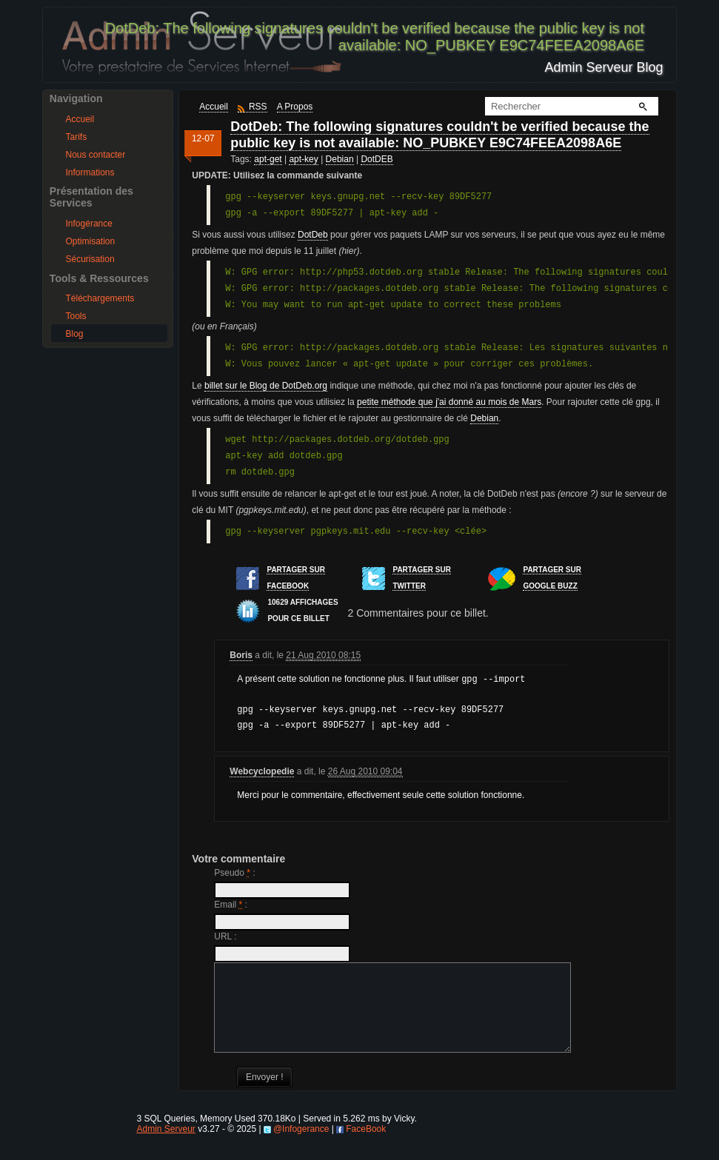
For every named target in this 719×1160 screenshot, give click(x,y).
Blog (75, 334)
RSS (258, 106)
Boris (241, 655)
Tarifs (76, 137)
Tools (76, 316)
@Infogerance (301, 1144)
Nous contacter (96, 155)
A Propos (295, 106)
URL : (225, 934)
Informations (90, 172)
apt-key (303, 159)
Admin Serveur (165, 1144)
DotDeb (313, 234)
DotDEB (376, 159)
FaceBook (366, 1144)
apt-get (267, 159)
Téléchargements (100, 298)
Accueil (80, 119)
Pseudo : (234, 870)
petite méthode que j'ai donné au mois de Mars (449, 402)
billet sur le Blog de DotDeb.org (265, 385)
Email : (230, 902)
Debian (340, 159)
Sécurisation (90, 259)
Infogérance (89, 223)
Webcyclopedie (262, 769)
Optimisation (91, 241)
